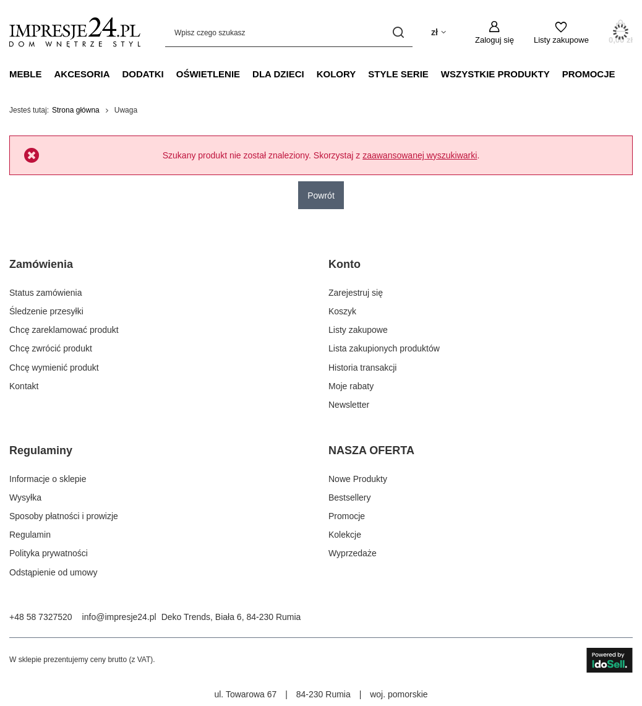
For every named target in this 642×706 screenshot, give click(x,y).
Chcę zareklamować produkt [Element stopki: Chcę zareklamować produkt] (64, 330)
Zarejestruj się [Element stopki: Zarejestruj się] (355, 293)
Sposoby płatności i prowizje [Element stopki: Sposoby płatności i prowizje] (63, 516)
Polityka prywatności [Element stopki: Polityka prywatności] (48, 553)
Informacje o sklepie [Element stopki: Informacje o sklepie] (48, 479)
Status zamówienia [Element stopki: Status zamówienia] (45, 293)
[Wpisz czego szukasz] (289, 32)
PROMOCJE (588, 74)
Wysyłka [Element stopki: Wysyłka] (25, 497)
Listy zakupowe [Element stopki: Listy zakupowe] (358, 330)
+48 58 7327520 (40, 617)
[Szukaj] (399, 32)
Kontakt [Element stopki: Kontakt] (23, 386)
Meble (25, 74)
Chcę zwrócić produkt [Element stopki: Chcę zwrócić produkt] (50, 348)
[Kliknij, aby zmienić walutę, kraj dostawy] (438, 32)
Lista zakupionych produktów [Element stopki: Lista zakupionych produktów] (384, 348)
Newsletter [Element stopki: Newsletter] (348, 405)
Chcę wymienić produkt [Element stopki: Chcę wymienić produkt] (54, 367)
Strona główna (76, 110)
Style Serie (398, 74)
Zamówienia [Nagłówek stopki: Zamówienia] (41, 264)
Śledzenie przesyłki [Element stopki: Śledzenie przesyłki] (46, 311)
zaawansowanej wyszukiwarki (419, 155)
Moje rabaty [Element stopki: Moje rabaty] (351, 386)
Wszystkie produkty (495, 74)
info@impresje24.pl (119, 617)
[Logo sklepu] (74, 32)
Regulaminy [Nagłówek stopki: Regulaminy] (40, 450)
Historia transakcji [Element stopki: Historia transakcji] (362, 367)
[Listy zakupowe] (561, 33)
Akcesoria (82, 74)
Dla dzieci (278, 74)
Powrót (321, 195)
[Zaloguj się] (494, 33)
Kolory (336, 74)
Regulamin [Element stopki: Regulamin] (30, 535)
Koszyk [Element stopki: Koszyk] (342, 311)
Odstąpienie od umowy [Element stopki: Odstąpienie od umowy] (53, 572)
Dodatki (143, 74)
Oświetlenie (208, 74)
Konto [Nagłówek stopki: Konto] (344, 264)
